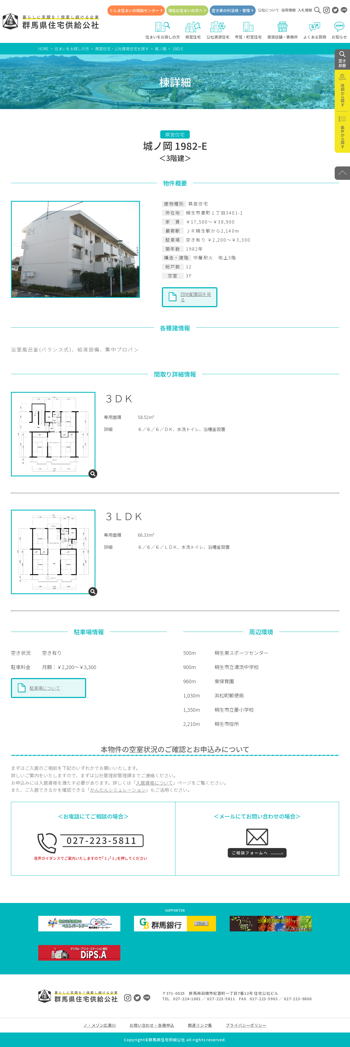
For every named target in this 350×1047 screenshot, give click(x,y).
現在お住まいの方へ (185, 10)
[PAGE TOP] (342, 173)
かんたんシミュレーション (118, 790)
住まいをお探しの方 (162, 30)
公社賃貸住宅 (217, 30)
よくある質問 (314, 30)
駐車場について (45, 688)
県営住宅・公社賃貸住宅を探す (122, 48)
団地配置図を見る (195, 297)
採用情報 (288, 10)
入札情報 (305, 10)
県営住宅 (193, 30)
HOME (43, 48)
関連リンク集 (200, 1025)
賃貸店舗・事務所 (282, 30)
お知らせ (339, 30)
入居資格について (154, 782)
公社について (268, 10)
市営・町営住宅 (248, 30)
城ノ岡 (160, 48)
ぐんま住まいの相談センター (134, 10)
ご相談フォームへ (250, 852)
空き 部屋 (342, 59)
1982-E (177, 48)
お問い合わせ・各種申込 (152, 1025)
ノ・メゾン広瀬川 (99, 1025)
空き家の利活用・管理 (231, 10)
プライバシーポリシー (246, 1025)
